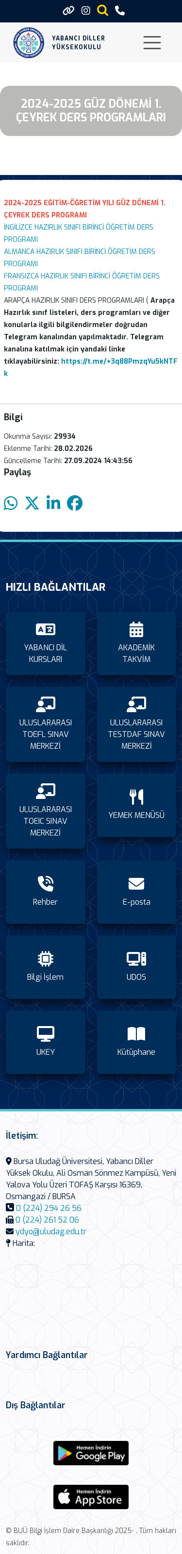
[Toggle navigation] (152, 43)
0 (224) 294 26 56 (49, 1208)
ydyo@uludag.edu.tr (51, 1231)
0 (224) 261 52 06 (47, 1220)
